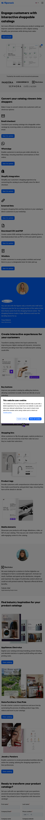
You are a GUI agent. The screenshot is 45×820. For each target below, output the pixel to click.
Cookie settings (22, 419)
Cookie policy (7, 413)
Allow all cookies (35, 419)
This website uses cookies (14, 400)
